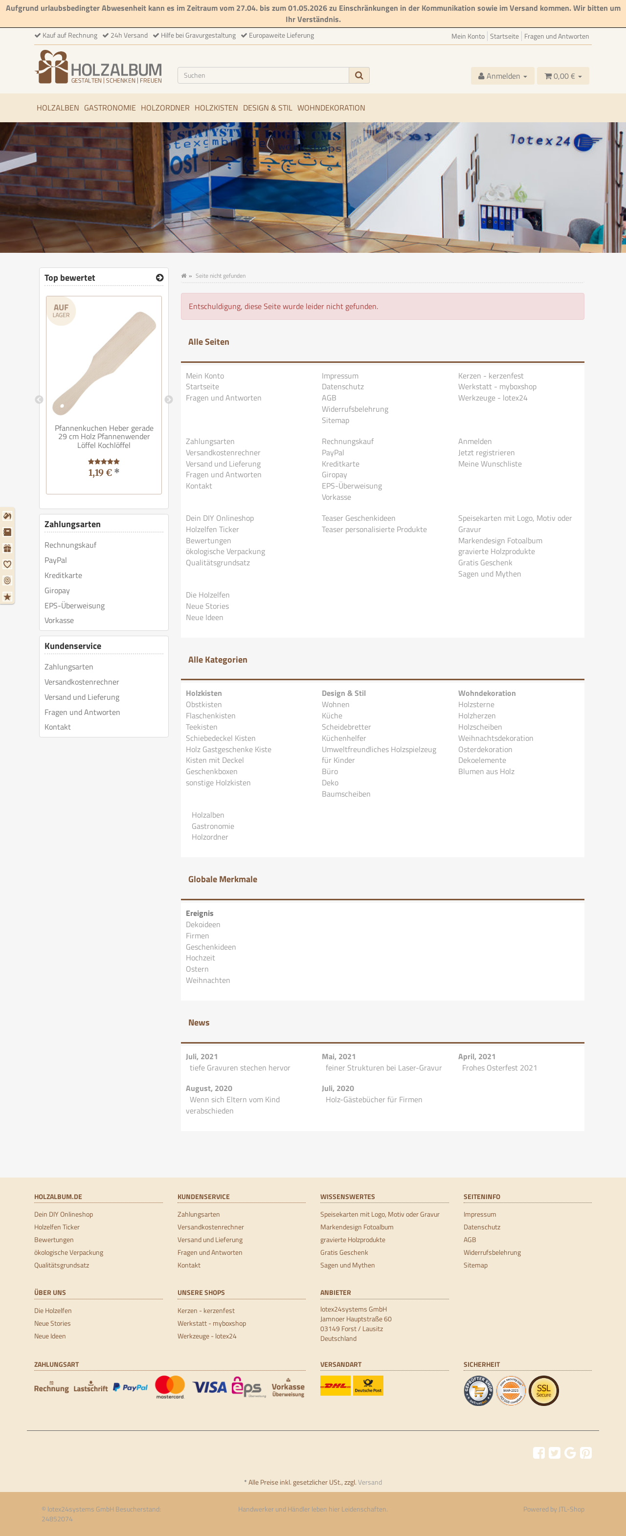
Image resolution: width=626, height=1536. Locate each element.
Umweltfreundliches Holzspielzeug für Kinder (379, 754)
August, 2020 (209, 1088)
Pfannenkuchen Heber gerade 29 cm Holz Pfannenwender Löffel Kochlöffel (104, 436)
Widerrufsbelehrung (355, 409)
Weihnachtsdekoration (496, 738)
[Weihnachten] (8, 596)
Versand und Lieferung (223, 463)
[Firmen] (8, 532)
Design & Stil (267, 107)
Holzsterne (476, 704)
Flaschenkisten (211, 715)
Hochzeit (200, 957)
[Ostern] (8, 580)
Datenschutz (343, 386)
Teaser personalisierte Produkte (374, 529)
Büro (330, 771)
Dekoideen (203, 924)
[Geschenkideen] (8, 548)
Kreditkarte (340, 463)
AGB (329, 397)
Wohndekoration (331, 107)
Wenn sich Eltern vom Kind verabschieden (233, 1104)
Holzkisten (216, 107)
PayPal (333, 452)
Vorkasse (336, 497)
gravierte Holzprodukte (496, 551)
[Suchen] (264, 75)
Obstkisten (204, 704)
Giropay (334, 474)
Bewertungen (208, 540)
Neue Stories (207, 606)
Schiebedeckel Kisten (221, 738)
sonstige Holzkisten (218, 782)
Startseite (504, 36)
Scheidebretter (346, 727)
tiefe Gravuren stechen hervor (240, 1067)
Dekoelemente (482, 760)
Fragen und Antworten (556, 36)
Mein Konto (468, 36)
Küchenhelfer (344, 738)
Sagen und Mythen (489, 573)
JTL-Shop (571, 1509)
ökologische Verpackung (225, 551)
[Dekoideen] (8, 516)
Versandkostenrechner (223, 452)
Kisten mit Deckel (215, 760)
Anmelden (475, 441)
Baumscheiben (346, 794)
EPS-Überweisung (352, 485)
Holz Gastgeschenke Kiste (228, 749)
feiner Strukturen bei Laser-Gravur (384, 1067)
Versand (370, 1482)
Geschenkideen (211, 947)
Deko (330, 782)
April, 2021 (477, 1056)
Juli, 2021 (202, 1056)
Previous (39, 400)
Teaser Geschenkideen (359, 518)
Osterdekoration (485, 749)
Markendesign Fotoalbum (500, 540)
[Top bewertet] (159, 278)
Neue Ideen (205, 617)
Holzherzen (477, 715)
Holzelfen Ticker (212, 529)
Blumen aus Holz (486, 771)
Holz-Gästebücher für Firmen (374, 1099)
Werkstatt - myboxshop (497, 386)
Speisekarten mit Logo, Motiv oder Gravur (515, 523)
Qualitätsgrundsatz (218, 562)
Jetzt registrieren (486, 452)
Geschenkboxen (212, 771)
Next (168, 400)
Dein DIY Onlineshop (220, 518)
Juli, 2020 (338, 1088)
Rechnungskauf (348, 441)
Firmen (197, 935)
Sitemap (335, 420)
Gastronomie (110, 107)
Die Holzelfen (208, 595)
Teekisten (202, 727)
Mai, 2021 (339, 1056)
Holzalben (58, 107)
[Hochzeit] (8, 564)
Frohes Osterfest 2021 (499, 1067)
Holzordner (165, 107)
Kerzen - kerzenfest (491, 375)
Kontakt (199, 485)
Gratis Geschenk (485, 562)
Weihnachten (208, 980)
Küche (332, 715)
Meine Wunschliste (490, 463)
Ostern (197, 969)
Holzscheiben (480, 727)
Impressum (340, 375)
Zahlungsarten (210, 441)
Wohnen (336, 704)
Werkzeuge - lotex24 (493, 397)
